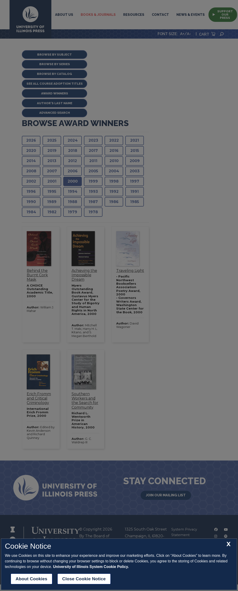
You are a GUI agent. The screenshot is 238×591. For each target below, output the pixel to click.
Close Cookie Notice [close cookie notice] (84, 578)
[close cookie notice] (228, 544)
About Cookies (31, 578)
